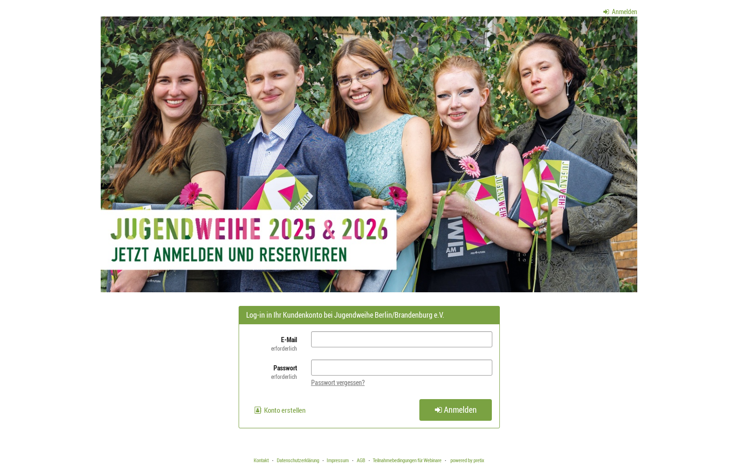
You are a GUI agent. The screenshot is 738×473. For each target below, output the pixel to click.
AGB (361, 460)
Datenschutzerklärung (298, 460)
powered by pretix (467, 460)
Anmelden (620, 11)
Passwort (271, 372)
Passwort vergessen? (338, 382)
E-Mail (271, 344)
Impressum (338, 460)
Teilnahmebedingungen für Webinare (407, 460)
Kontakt (261, 460)
